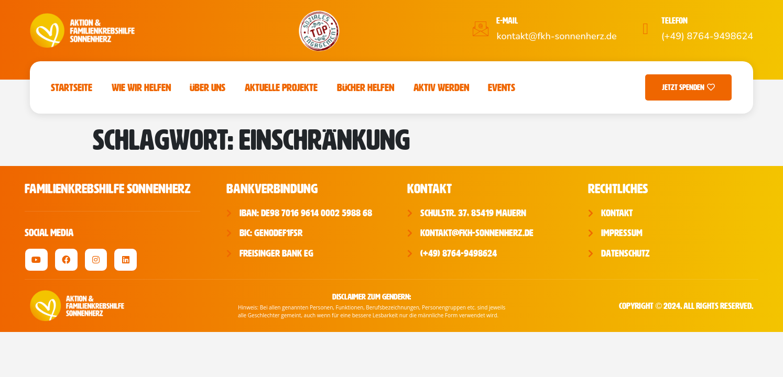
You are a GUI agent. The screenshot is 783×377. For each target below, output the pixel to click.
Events (501, 87)
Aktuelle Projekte (281, 87)
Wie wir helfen (141, 87)
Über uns (207, 87)
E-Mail (507, 20)
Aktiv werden (441, 87)
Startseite (71, 87)
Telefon (674, 20)
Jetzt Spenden (688, 87)
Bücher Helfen (365, 87)
